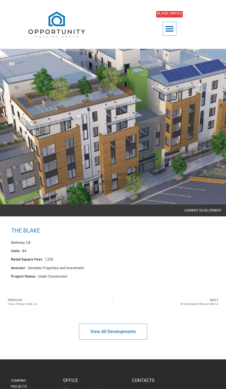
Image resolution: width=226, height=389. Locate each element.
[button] (169, 29)
